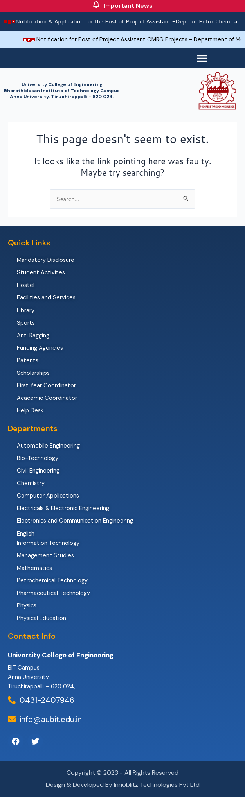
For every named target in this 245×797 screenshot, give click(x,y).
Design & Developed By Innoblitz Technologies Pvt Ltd (123, 785)
